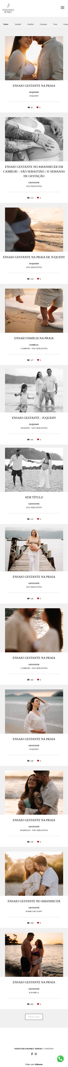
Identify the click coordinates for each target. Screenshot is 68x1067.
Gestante (43, 24)
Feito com (34, 1064)
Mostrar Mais (33, 1017)
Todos (5, 24)
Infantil (18, 24)
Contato (48, 1049)
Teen (55, 24)
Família (30, 24)
